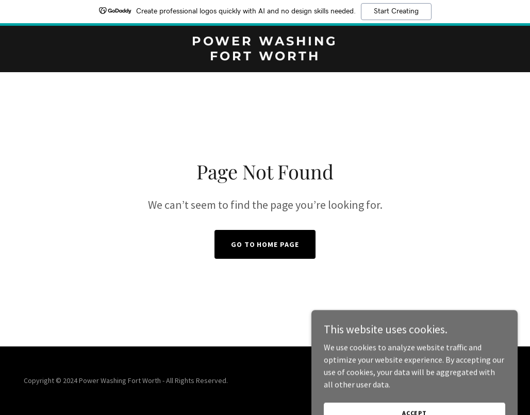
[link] (265, 57)
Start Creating (396, 11)
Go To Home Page (265, 244)
